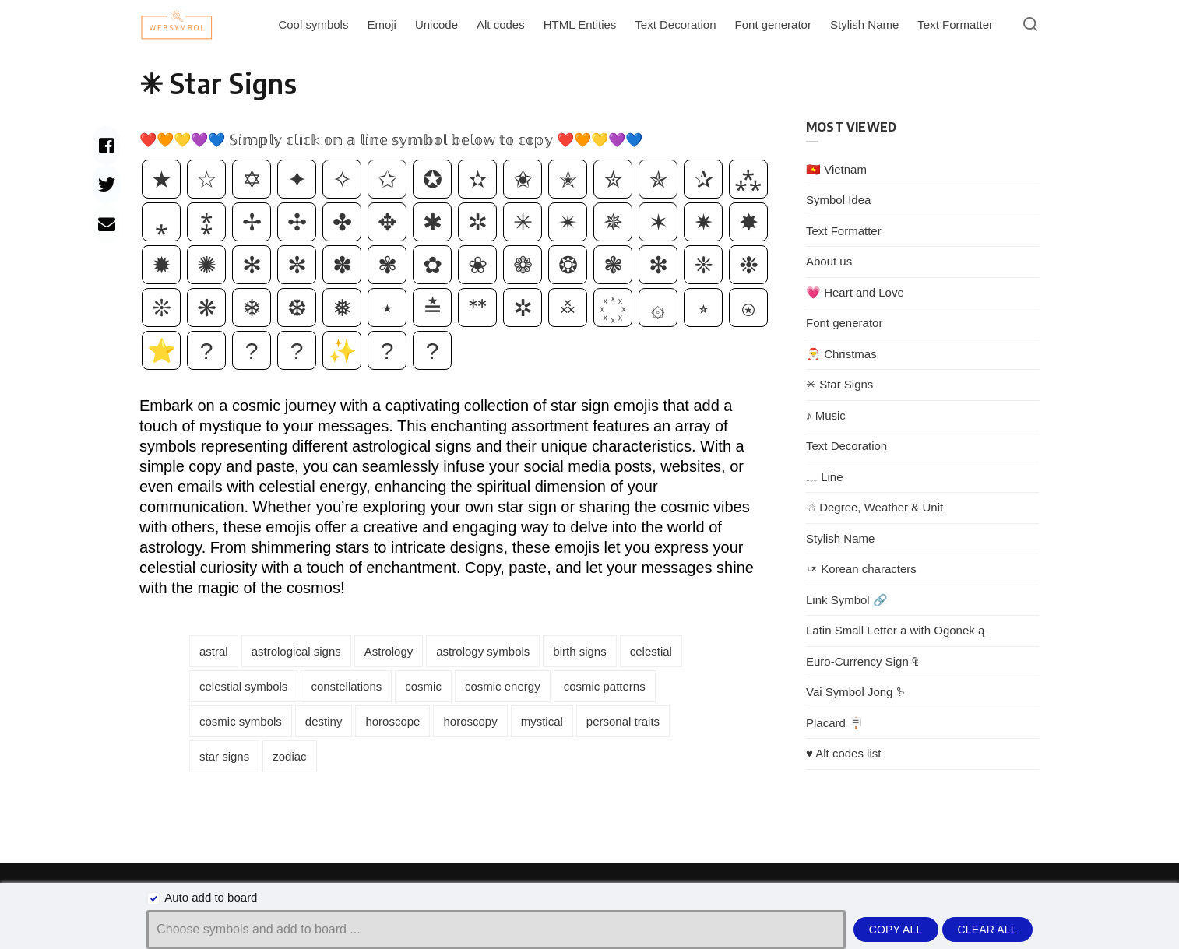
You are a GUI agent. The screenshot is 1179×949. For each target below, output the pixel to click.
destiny (324, 721)
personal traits (623, 721)
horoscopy (470, 721)
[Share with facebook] (106, 145)
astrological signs (296, 651)
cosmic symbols (240, 721)
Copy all (896, 929)
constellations (346, 686)
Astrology (389, 651)
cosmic (423, 686)
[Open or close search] (1030, 24)
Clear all (987, 929)
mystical (542, 721)
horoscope (392, 721)
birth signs (579, 651)
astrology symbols (483, 651)
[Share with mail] (106, 223)
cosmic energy (502, 686)
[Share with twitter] (106, 184)
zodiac (289, 756)
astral (213, 651)
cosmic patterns (605, 686)
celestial (651, 651)
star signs (224, 756)
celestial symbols (243, 686)
